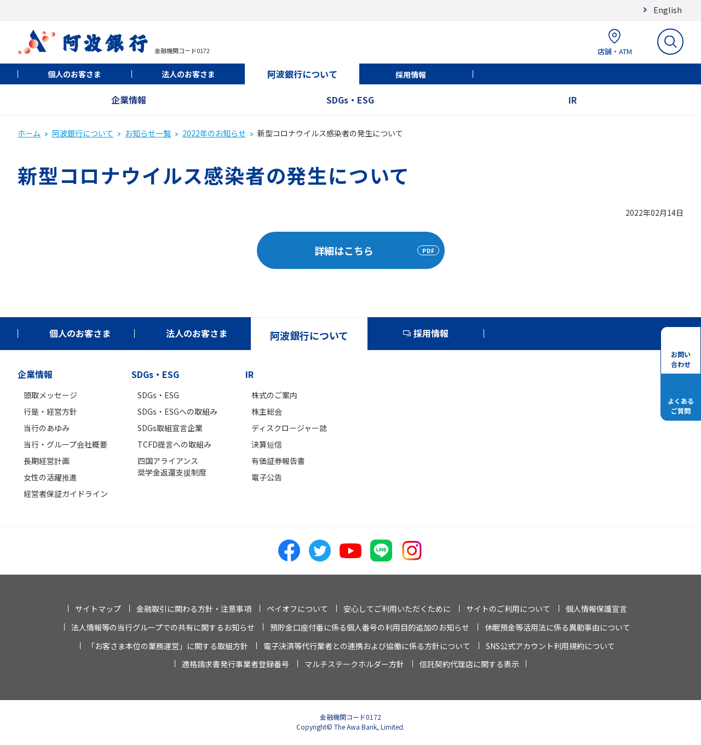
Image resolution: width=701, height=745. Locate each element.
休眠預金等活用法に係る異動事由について (557, 627)
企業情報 (128, 99)
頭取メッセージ (50, 394)
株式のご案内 (274, 394)
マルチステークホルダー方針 (354, 663)
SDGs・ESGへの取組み (177, 411)
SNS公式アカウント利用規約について (550, 645)
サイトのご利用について (508, 608)
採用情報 (410, 74)
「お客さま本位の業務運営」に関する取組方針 (167, 645)
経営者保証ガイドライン (66, 493)
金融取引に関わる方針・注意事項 (193, 608)
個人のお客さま (74, 73)
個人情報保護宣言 (596, 608)
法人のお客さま (188, 73)
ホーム (29, 133)
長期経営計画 (47, 460)
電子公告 (266, 477)
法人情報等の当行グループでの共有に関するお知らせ (163, 627)
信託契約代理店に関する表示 (469, 663)
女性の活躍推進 (50, 477)
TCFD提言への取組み (174, 444)
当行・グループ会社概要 (65, 444)
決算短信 (266, 444)
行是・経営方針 (50, 411)
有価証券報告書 (278, 460)
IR (572, 99)
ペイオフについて (297, 608)
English (667, 9)
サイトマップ (98, 608)
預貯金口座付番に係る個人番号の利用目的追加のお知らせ (369, 627)
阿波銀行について (302, 74)
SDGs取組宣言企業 (170, 427)
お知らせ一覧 (148, 133)
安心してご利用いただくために (397, 608)
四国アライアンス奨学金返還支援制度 (171, 466)
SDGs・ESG (350, 99)
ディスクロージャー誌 (289, 427)
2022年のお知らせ (214, 133)
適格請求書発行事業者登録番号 (235, 663)
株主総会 (266, 411)
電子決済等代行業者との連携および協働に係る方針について (366, 645)
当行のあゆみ (47, 427)
